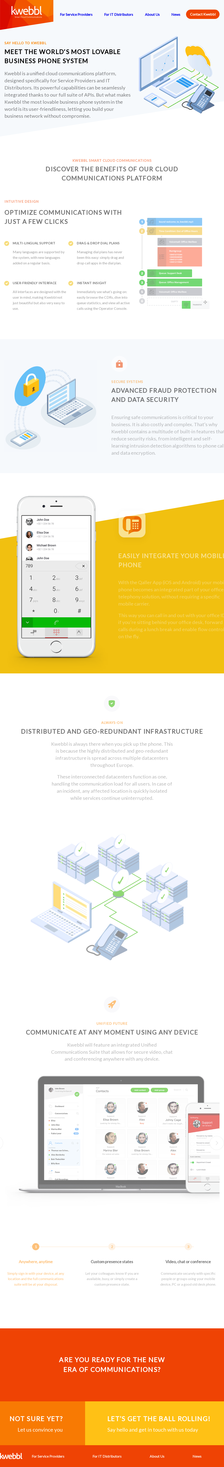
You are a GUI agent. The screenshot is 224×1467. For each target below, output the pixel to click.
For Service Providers (76, 14)
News (175, 14)
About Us (152, 14)
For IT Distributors (118, 14)
